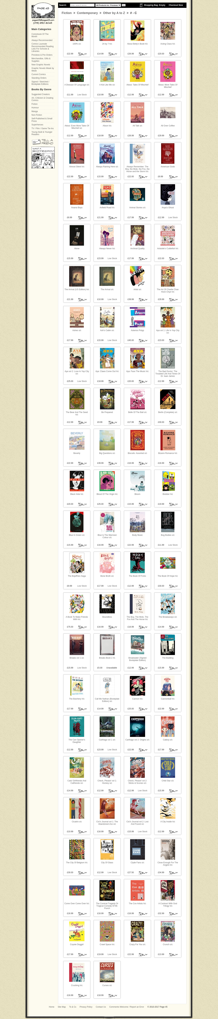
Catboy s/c (168, 740)
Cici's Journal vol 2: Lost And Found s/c (137, 822)
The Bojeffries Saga (77, 576)
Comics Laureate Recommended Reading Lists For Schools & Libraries (42, 47)
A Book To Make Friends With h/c (77, 618)
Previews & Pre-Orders (42, 55)
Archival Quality (137, 248)
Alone (77, 248)
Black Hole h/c (76, 494)
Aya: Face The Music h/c (137, 371)
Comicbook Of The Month (40, 35)
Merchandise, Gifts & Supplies (41, 59)
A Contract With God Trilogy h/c (167, 904)
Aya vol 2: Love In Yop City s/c (77, 372)
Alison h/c (107, 126)
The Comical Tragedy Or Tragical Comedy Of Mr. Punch (107, 906)
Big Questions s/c (107, 453)
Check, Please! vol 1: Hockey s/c (107, 782)
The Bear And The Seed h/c (77, 413)
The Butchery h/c (77, 699)
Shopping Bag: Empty (154, 5)
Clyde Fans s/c (137, 862)
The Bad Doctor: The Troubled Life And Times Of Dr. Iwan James (167, 373)
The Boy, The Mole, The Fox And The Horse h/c (137, 618)
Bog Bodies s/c (168, 535)
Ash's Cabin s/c (107, 330)
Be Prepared (107, 412)
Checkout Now (176, 5)
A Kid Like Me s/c (107, 85)
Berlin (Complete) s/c (167, 412)
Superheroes (37, 124)
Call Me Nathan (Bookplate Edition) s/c (107, 700)
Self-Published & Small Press (42, 119)
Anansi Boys (77, 207)
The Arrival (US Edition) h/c (77, 289)
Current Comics (39, 74)
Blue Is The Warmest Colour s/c (107, 536)
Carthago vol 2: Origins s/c (137, 740)
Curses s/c (107, 985)
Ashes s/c (76, 330)
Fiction (67, 13)
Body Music (137, 535)
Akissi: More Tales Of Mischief (167, 86)
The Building (168, 658)
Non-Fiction (37, 115)
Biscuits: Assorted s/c (137, 453)
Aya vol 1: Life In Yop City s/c (167, 331)
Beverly (76, 453)
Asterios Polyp (137, 330)
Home (51, 1007)
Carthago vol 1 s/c (107, 740)
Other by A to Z (113, 13)
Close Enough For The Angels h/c (168, 863)
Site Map (62, 1007)
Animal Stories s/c (137, 207)
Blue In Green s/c (77, 535)
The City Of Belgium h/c (77, 862)
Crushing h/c (76, 985)
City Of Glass (107, 862)
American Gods (168, 166)
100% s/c (77, 44)
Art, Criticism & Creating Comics (42, 99)
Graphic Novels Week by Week (43, 69)
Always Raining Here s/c (107, 166)
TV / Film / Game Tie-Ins (43, 128)
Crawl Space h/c (107, 944)
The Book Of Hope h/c (168, 576)
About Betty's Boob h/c (137, 44)
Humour (35, 107)
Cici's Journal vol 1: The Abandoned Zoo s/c (107, 822)
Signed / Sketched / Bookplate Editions (40, 83)
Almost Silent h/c (76, 166)
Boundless (107, 617)
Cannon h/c (137, 699)
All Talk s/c (137, 126)
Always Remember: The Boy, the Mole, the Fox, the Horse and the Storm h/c (137, 169)
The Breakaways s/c (168, 617)
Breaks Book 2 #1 (107, 658)
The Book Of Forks (137, 576)
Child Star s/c (168, 781)
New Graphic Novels (41, 64)
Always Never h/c (107, 248)
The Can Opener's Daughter (76, 741)
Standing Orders (39, 78)
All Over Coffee (168, 126)
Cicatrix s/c (77, 821)
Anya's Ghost (168, 207)
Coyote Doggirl (76, 944)
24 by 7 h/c (107, 44)
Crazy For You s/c (137, 944)
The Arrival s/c (107, 289)
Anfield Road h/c (107, 207)
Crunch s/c (168, 944)
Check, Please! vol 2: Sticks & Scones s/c (137, 782)
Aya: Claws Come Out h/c (107, 371)
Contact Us (101, 1007)
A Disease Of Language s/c (76, 85)
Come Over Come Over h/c (76, 903)
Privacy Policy (86, 1007)
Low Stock (82, 94)
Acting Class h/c (167, 44)
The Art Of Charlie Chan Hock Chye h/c (168, 290)
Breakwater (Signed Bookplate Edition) (137, 659)
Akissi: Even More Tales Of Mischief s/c (77, 127)
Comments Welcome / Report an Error (126, 1007)
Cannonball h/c (168, 699)
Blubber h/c (168, 494)
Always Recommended (42, 40)
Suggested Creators (41, 94)
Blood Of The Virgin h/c (107, 494)
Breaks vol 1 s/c (77, 658)
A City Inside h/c (167, 821)
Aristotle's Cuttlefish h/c (167, 248)
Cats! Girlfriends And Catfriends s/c (76, 782)
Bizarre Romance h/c (167, 453)
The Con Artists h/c (137, 903)
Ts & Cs (72, 1007)
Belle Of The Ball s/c (137, 412)
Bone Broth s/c (107, 576)
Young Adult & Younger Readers (42, 133)
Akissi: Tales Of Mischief (137, 85)
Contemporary (87, 13)
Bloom (137, 494)
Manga (35, 111)
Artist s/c (137, 289)
